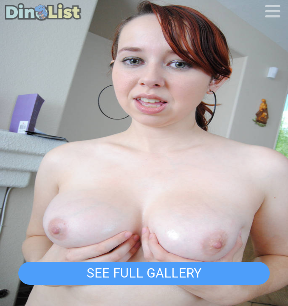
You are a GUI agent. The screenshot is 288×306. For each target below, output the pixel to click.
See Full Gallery (144, 273)
